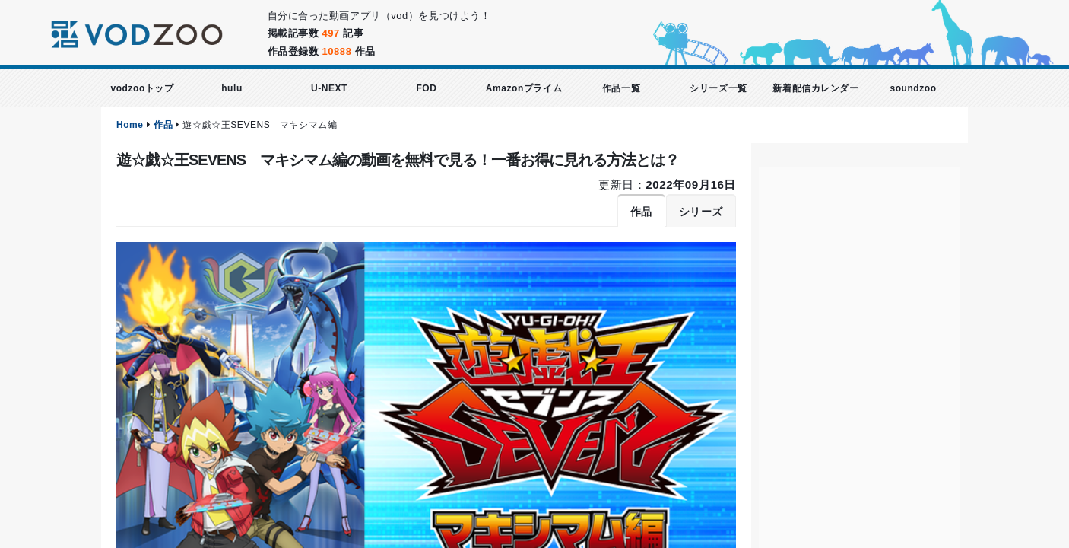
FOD (426, 88)
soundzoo (913, 88)
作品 (163, 124)
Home (130, 124)
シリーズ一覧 (718, 88)
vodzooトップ (141, 88)
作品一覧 (621, 88)
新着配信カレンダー (815, 88)
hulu (232, 88)
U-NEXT (329, 88)
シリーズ (701, 212)
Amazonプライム (524, 88)
